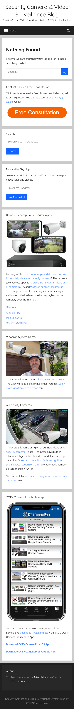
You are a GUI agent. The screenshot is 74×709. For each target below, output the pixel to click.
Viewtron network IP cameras (46, 286)
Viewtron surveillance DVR (51, 379)
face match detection (29, 460)
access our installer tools (34, 632)
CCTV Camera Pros (20, 681)
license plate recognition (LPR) (22, 464)
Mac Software (14, 317)
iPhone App (12, 307)
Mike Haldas (41, 677)
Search (12, 151)
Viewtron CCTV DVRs (42, 282)
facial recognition (52, 460)
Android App (13, 312)
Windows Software (16, 323)
